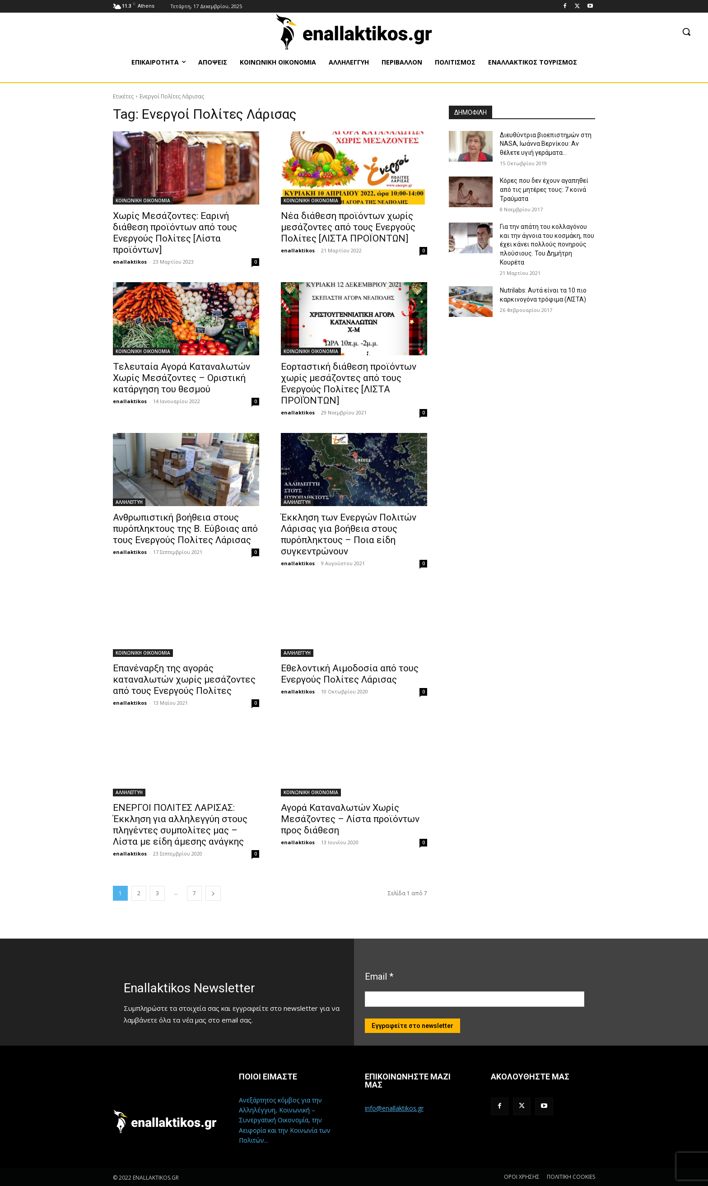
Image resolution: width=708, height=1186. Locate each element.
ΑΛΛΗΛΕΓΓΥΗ (129, 502)
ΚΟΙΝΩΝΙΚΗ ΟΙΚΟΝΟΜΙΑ (143, 200)
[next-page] (213, 893)
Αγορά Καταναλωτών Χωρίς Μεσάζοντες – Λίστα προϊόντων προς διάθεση (350, 819)
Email (379, 976)
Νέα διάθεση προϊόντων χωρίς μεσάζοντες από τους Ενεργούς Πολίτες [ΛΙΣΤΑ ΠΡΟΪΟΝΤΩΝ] (348, 227)
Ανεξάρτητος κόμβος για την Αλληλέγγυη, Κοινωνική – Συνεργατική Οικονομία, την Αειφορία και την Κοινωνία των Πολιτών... (285, 1120)
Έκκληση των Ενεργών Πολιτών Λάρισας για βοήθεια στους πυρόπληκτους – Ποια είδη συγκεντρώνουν (348, 534)
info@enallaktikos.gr (394, 1108)
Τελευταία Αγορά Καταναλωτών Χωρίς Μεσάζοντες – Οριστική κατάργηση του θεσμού (181, 378)
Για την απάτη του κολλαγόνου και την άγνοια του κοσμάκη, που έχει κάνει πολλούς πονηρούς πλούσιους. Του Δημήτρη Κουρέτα (547, 244)
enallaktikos (130, 261)
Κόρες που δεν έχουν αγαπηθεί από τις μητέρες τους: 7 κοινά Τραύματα (544, 189)
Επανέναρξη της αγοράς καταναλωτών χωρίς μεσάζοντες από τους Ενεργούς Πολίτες (184, 679)
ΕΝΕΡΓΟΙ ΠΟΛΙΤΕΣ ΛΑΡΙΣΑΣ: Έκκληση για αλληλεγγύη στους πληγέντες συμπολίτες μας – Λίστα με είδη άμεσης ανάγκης (180, 824)
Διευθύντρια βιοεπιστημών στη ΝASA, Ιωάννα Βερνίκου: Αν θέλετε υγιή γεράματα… (546, 143)
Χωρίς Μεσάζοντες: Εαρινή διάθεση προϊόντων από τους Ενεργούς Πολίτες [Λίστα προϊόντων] (175, 232)
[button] (686, 31)
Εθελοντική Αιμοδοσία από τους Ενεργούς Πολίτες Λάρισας (350, 674)
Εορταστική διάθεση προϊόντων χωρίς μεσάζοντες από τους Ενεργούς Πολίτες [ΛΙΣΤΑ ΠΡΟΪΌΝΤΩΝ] (348, 383)
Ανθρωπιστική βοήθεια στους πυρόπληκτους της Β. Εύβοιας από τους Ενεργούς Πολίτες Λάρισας (185, 528)
